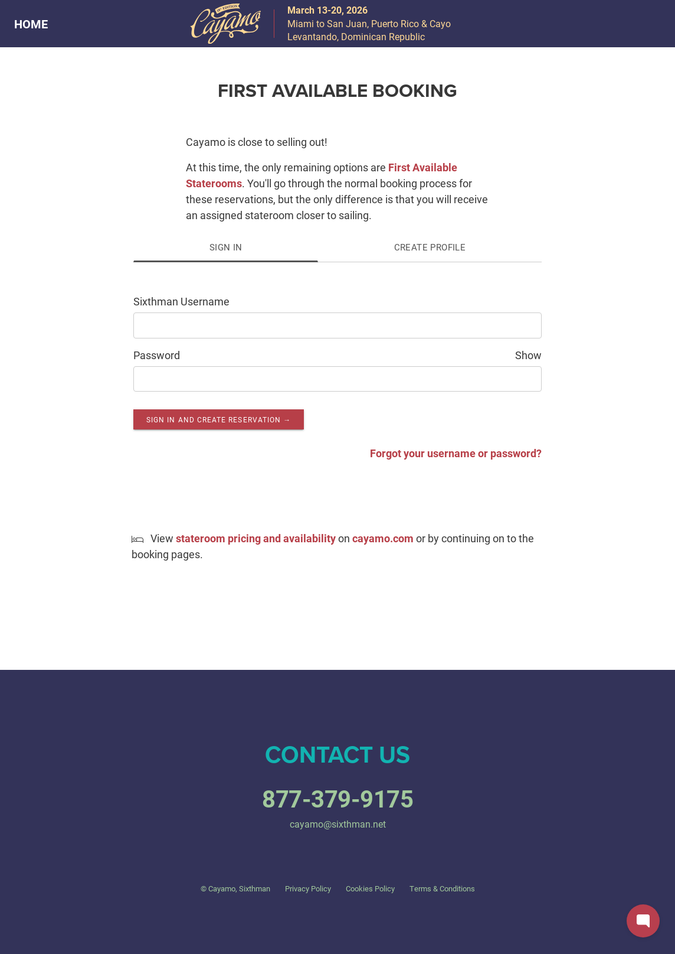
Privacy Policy (308, 888)
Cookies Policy (370, 888)
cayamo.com (383, 538)
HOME (31, 23)
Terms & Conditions (442, 888)
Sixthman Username (181, 301)
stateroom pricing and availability (256, 538)
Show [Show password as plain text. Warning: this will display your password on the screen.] (528, 355)
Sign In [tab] (226, 247)
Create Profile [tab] (430, 247)
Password (156, 355)
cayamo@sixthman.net (338, 824)
